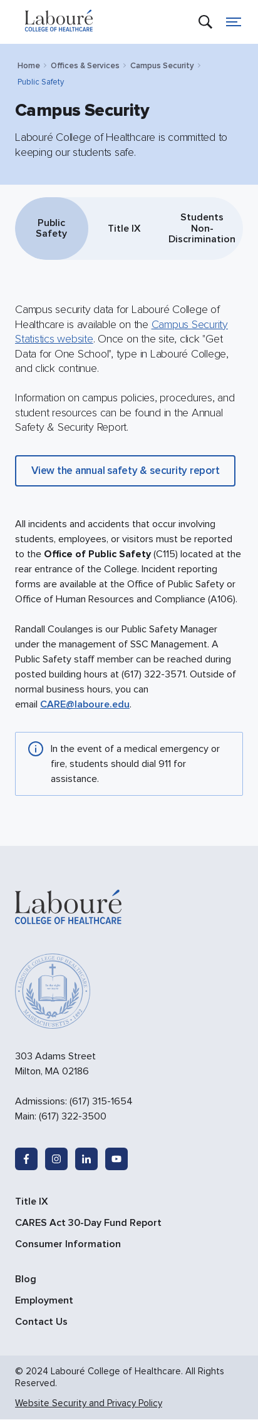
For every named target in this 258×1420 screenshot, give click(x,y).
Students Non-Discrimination (201, 228)
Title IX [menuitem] (31, 1201)
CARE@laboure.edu (85, 705)
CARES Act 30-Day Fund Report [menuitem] (88, 1223)
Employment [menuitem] (44, 1300)
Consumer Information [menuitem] (68, 1244)
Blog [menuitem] (25, 1279)
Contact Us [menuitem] (41, 1321)
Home (29, 66)
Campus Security (162, 66)
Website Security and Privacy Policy (88, 1403)
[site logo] (59, 21)
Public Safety (51, 228)
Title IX (124, 228)
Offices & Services (85, 66)
